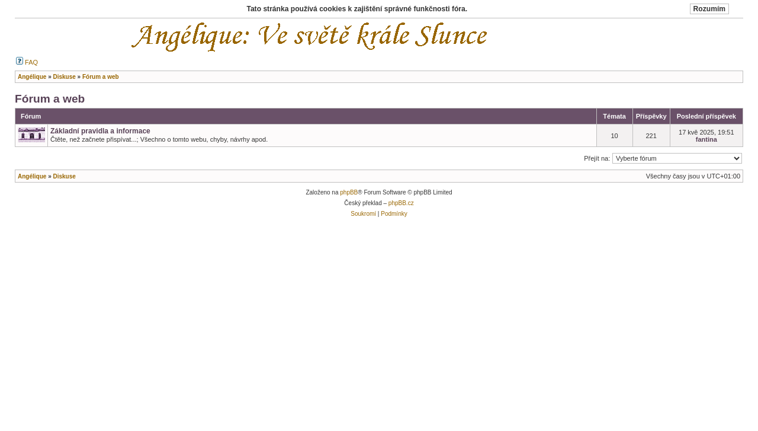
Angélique (32, 176)
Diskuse (64, 176)
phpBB (349, 192)
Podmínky (394, 213)
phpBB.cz (401, 203)
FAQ (27, 62)
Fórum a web (50, 98)
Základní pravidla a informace (100, 131)
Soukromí (363, 213)
